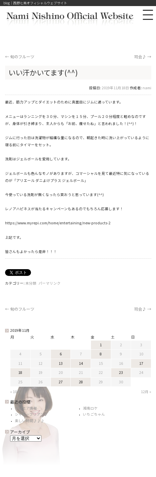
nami (147, 87)
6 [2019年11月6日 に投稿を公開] (61, 353)
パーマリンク (49, 283)
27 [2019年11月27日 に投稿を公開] (61, 381)
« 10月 (15, 391)
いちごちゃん (94, 414)
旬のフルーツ (19, 56)
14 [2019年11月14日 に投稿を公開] (81, 363)
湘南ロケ (90, 408)
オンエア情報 (26, 408)
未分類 (30, 283)
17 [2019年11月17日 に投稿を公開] (141, 363)
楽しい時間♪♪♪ (29, 420)
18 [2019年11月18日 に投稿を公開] (20, 372)
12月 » (146, 391)
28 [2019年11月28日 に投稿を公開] (81, 381)
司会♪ (142, 56)
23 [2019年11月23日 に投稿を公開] (121, 372)
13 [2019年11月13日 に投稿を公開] (61, 363)
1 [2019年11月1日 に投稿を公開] (101, 344)
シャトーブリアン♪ (31, 414)
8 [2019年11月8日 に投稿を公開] (101, 353)
